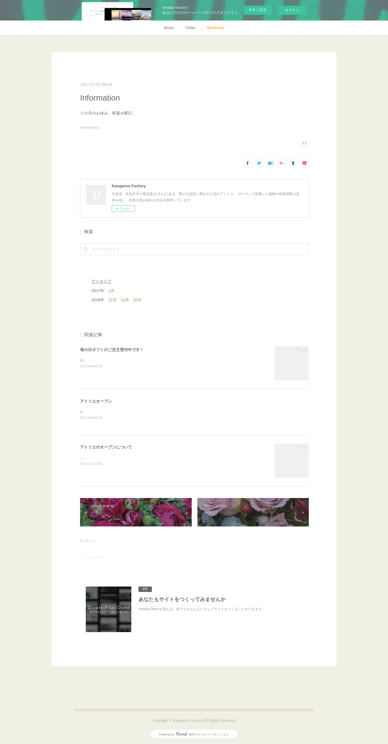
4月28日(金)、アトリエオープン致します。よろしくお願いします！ (132, 412)
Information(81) (89, 127)
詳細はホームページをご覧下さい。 (107, 360)
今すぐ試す (257, 10)
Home (169, 27)
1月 (111, 290)
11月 (125, 300)
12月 (112, 300)
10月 (137, 300)
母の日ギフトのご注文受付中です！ (112, 349)
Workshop (215, 27)
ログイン (292, 10)
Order (190, 27)
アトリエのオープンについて (106, 447)
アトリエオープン (96, 401)
